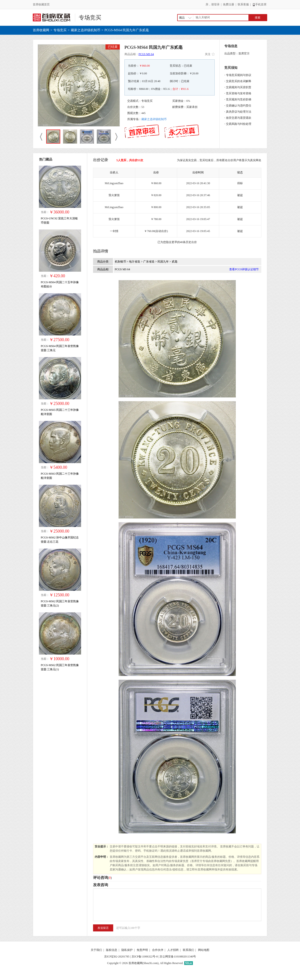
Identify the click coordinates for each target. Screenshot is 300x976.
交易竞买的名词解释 (238, 81)
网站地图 (203, 950)
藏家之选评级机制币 (85, 30)
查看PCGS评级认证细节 (244, 269)
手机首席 (259, 4)
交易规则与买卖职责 (238, 87)
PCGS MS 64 (146, 54)
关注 (210, 54)
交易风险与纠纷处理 (238, 124)
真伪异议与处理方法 (238, 111)
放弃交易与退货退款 (238, 117)
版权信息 (111, 950)
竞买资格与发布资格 (238, 93)
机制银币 (121, 261)
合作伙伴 (157, 950)
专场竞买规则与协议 (238, 75)
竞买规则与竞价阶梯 (238, 99)
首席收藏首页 (41, 4)
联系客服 (243, 4)
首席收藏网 (41, 30)
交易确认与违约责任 (238, 105)
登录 (217, 4)
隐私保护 (127, 950)
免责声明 (142, 950)
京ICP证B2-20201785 (117, 956)
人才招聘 (173, 950)
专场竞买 (90, 18)
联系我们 (188, 950)
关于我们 (96, 950)
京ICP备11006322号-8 (144, 956)
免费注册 (228, 4)
